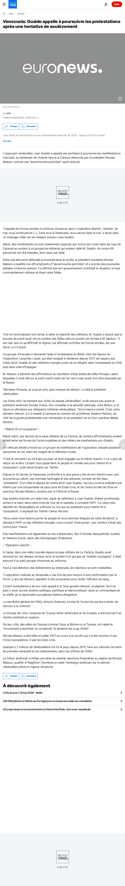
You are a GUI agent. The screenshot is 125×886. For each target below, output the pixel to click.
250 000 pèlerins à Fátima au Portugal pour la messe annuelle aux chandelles (47, 700)
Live (116, 4)
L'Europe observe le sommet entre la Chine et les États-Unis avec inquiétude (47, 709)
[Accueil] (4, 13)
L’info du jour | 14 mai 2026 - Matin (23, 692)
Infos (11, 14)
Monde (21, 14)
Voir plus (7, 141)
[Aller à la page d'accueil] (12, 4)
